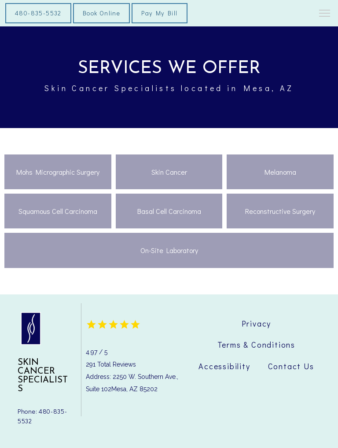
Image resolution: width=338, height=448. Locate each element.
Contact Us (291, 366)
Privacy (257, 323)
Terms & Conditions (256, 344)
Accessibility (224, 366)
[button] (325, 14)
